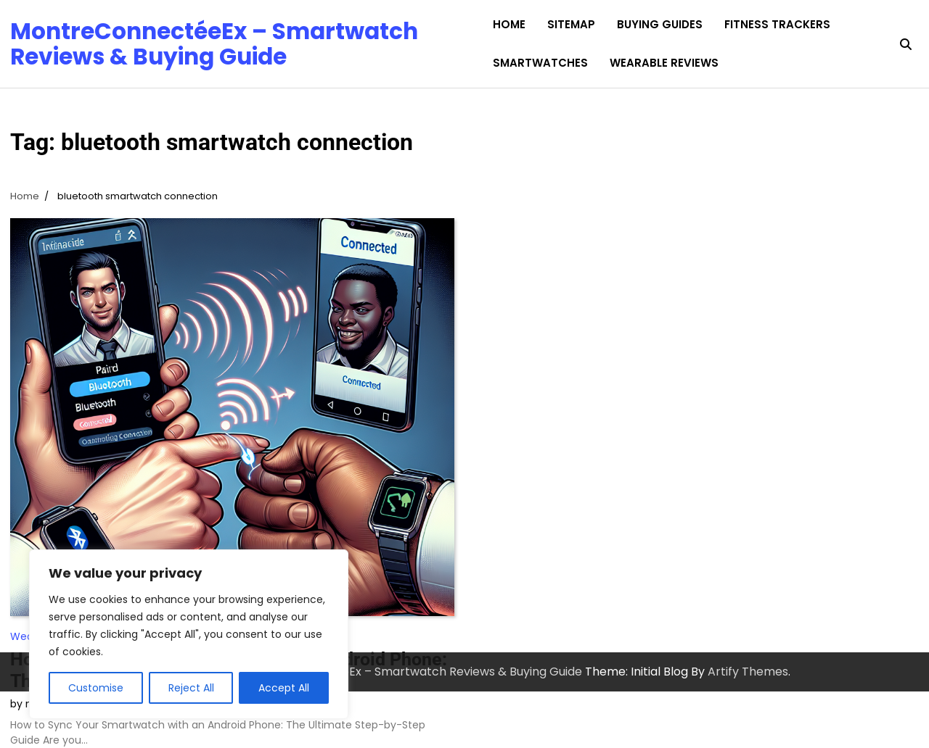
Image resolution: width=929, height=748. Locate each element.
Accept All (283, 688)
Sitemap (571, 24)
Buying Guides (660, 24)
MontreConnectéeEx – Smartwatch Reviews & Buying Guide (214, 43)
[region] (188, 634)
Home (509, 24)
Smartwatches (540, 62)
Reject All (191, 688)
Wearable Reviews (664, 62)
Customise (95, 688)
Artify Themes (748, 671)
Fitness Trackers (777, 24)
